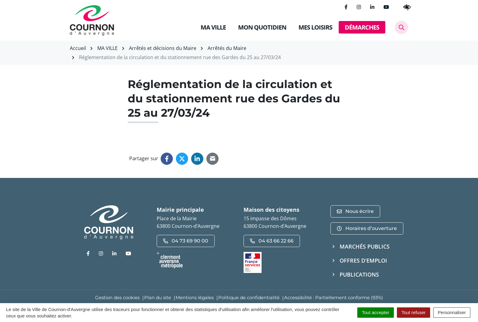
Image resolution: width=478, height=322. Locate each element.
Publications (359, 274)
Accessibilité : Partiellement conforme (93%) (333, 297)
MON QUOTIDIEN (262, 27)
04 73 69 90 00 (185, 241)
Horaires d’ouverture (367, 228)
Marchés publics (365, 246)
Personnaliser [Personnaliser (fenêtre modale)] (452, 312)
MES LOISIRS (315, 27)
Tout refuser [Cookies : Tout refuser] (413, 312)
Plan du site (157, 297)
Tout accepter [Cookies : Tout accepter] (375, 312)
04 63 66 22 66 (272, 241)
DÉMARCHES (362, 27)
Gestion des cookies (117, 297)
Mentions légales (195, 297)
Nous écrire (355, 211)
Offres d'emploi (363, 260)
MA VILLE (213, 27)
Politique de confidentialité (249, 297)
